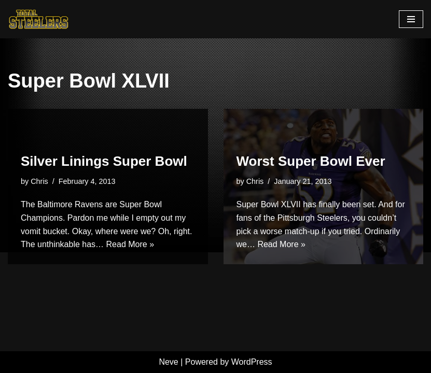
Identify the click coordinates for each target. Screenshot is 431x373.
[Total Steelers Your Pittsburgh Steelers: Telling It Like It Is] (39, 19)
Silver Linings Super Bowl (104, 161)
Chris (39, 181)
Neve (168, 361)
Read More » (130, 244)
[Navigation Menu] (411, 19)
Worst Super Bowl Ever (311, 161)
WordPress (251, 361)
